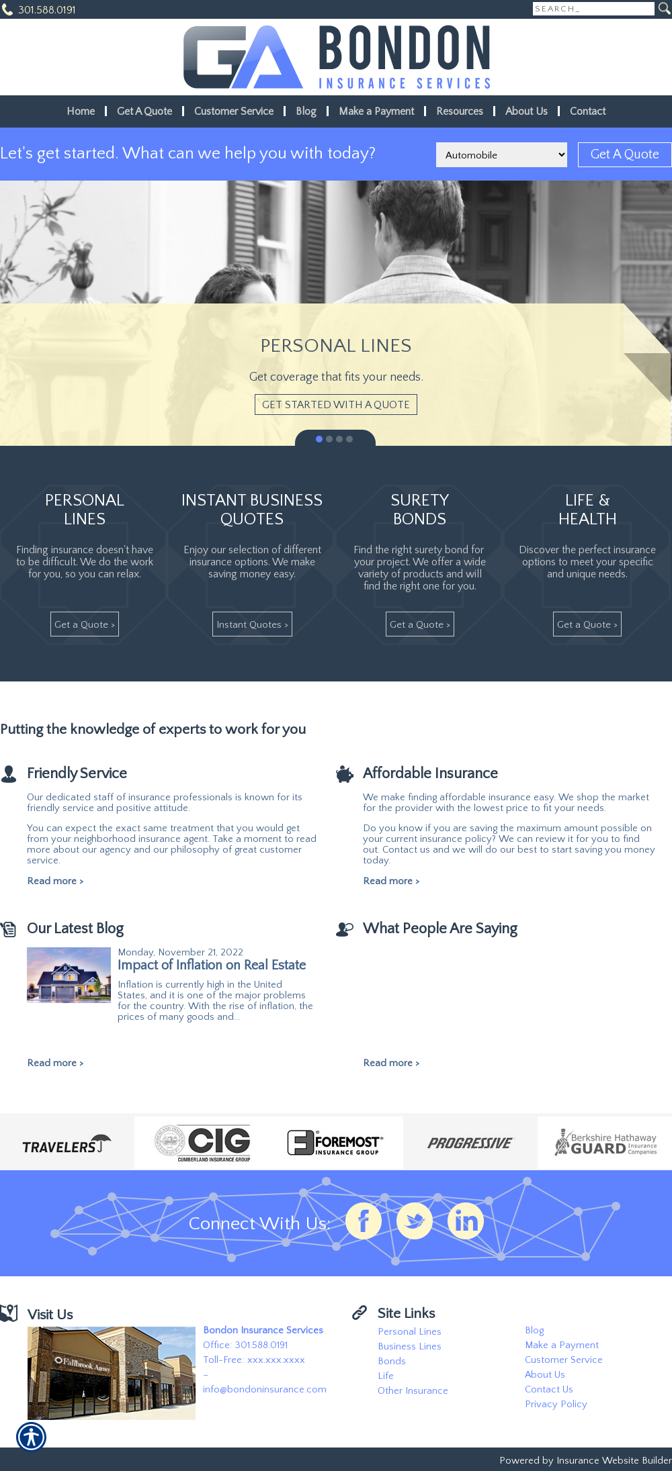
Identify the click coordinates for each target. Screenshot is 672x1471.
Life (386, 1376)
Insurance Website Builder (614, 1461)
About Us (545, 1375)
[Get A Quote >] (84, 624)
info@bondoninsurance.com (265, 1389)
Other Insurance (413, 1391)
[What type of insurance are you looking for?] (501, 154)
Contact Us (549, 1389)
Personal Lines (410, 1332)
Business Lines (410, 1346)
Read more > (55, 881)
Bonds (392, 1361)
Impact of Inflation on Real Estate (212, 965)
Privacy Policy (556, 1404)
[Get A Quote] (625, 154)
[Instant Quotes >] (252, 624)
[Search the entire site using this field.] (594, 8)
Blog (534, 1330)
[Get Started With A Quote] (336, 404)
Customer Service (564, 1360)
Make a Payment (562, 1345)
